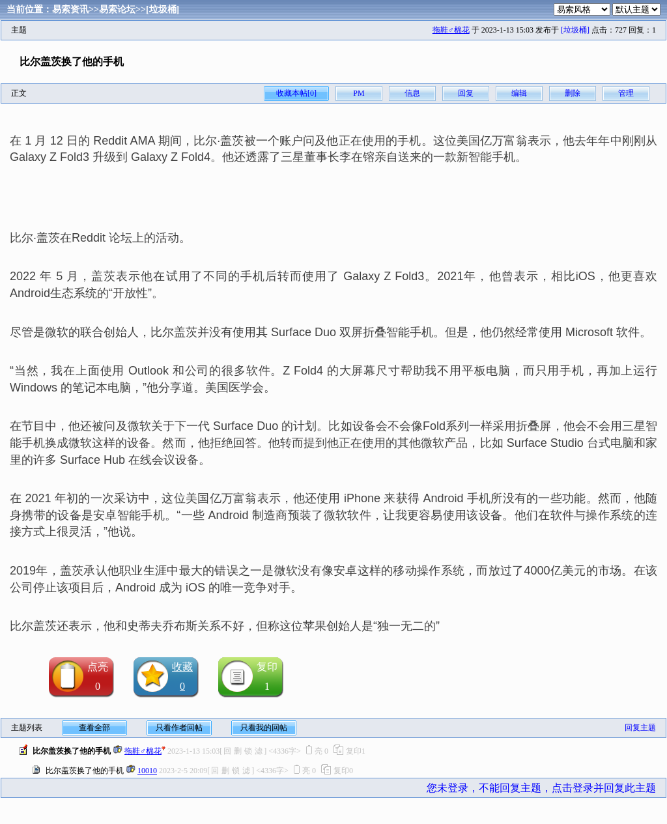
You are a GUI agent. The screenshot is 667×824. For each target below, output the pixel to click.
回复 (466, 93)
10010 (147, 770)
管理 (626, 93)
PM (358, 93)
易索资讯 (70, 9)
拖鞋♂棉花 (451, 30)
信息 (412, 93)
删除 (572, 93)
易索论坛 (117, 9)
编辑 (519, 93)
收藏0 (182, 676)
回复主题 (640, 727)
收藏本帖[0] (296, 93)
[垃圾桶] (162, 9)
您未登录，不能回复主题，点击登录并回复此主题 (541, 787)
